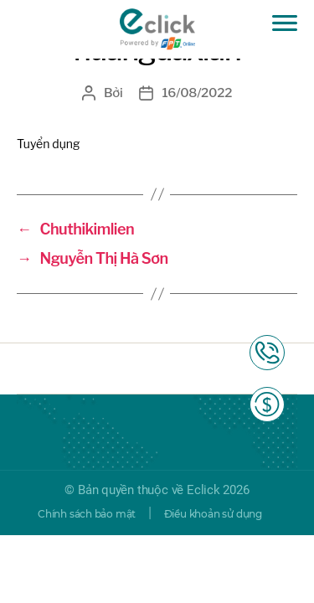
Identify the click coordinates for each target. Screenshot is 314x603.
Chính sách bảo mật (87, 514)
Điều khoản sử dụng (213, 514)
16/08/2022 (197, 92)
